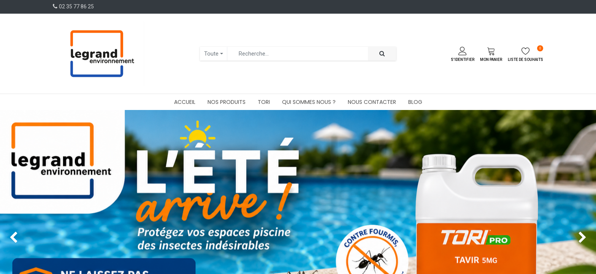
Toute (211, 53)
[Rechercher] (382, 54)
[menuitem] (185, 102)
